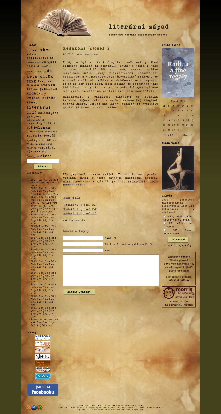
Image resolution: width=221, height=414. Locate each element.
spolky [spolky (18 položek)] (32, 140)
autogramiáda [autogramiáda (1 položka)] (34, 62)
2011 (34, 307)
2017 (34, 237)
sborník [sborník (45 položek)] (34, 135)
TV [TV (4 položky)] (54, 140)
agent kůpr (92, 54)
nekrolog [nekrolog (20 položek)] (34, 123)
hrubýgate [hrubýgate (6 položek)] (48, 84)
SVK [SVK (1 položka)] (41, 140)
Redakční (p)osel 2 (86, 48)
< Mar (168, 134)
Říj (39, 211)
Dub (56, 179)
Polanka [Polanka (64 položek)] (42, 127)
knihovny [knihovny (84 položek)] (36, 93)
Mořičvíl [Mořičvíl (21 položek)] (34, 117)
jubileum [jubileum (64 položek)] (48, 88)
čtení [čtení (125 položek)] (46, 155)
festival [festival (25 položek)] (45, 81)
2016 (34, 249)
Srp (33, 193)
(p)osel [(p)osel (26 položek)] (32, 50)
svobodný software (99, 407)
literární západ (139, 26)
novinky (80, 220)
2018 (34, 225)
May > (187, 134)
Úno (47, 188)
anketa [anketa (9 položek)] (32, 54)
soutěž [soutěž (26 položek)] (49, 135)
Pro (38, 185)
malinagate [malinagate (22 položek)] (48, 113)
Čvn (45, 191)
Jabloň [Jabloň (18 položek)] (32, 89)
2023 (34, 179)
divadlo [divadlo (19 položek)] (44, 66)
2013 (34, 284)
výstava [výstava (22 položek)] (33, 151)
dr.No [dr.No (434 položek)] (47, 76)
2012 (34, 295)
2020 (34, 205)
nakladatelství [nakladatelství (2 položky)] (35, 120)
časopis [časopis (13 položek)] (33, 156)
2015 (34, 260)
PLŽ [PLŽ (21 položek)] (29, 127)
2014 (34, 272)
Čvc (51, 191)
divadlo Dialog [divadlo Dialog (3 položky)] (36, 71)
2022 (34, 188)
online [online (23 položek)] (50, 123)
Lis (50, 193)
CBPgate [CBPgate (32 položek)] (49, 61)
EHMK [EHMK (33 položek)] (31, 81)
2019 (34, 214)
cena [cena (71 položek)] (31, 66)
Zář (39, 193)
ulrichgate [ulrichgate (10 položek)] (44, 143)
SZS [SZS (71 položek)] (48, 140)
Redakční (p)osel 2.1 (80, 213)
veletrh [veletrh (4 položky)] (32, 147)
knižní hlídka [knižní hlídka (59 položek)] (41, 98)
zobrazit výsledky (178, 245)
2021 (34, 196)
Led (41, 188)
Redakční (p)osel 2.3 (80, 204)
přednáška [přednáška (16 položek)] (35, 131)
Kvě (39, 191)
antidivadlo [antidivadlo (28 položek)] (37, 58)
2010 (34, 319)
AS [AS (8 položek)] (51, 57)
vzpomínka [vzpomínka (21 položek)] (47, 147)
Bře (53, 188)
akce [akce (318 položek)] (45, 49)
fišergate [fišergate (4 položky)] (33, 84)
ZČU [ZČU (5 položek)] (44, 151)
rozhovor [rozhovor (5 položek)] (51, 131)
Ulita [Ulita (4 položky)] (30, 144)
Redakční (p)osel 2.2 (80, 209)
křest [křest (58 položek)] (32, 102)
